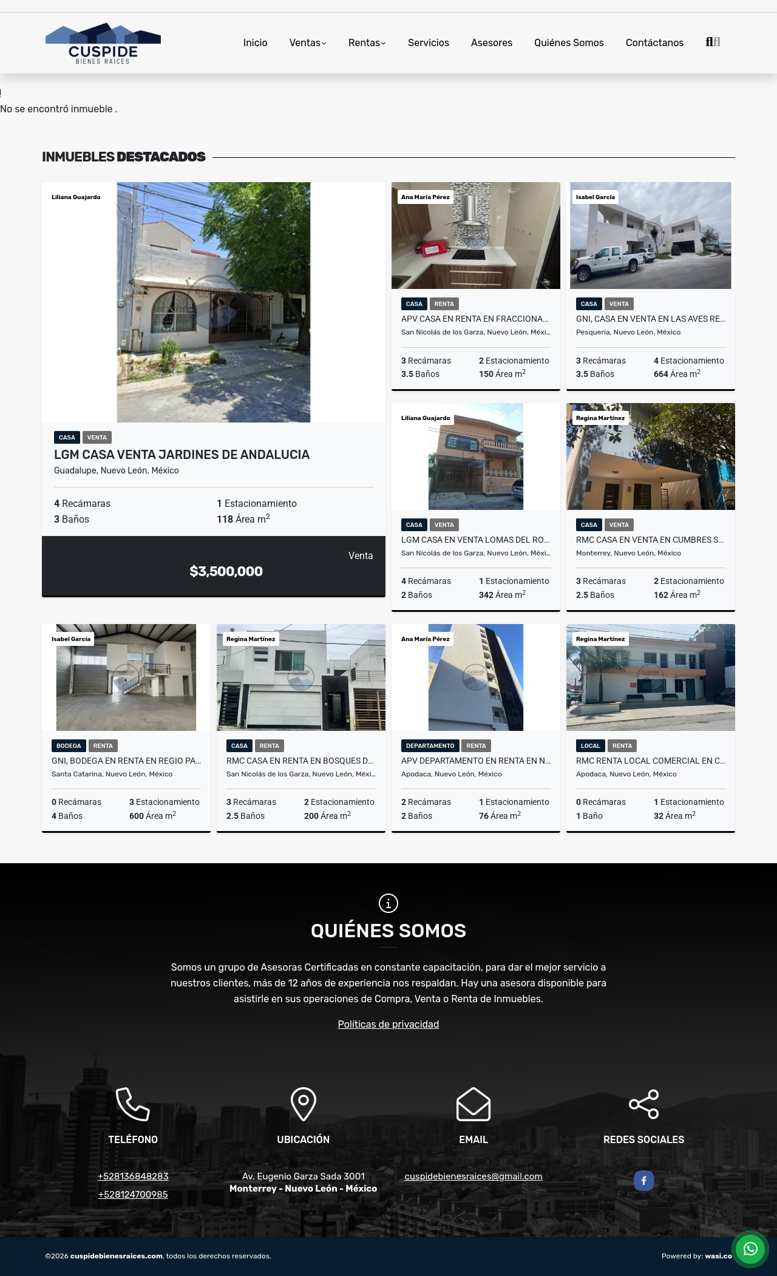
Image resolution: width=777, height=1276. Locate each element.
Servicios (428, 43)
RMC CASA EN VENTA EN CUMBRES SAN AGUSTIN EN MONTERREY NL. (650, 540)
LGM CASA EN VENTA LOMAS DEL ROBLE (476, 540)
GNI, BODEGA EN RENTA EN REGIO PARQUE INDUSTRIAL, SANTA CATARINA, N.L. (126, 760)
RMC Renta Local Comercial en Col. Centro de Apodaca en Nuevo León (650, 760)
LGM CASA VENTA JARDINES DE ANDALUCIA (182, 454)
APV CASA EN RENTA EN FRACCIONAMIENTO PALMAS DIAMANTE (476, 319)
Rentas (364, 43)
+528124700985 (133, 1194)
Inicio (255, 43)
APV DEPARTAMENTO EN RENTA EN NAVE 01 (476, 760)
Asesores (491, 43)
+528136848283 (133, 1176)
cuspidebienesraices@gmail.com (474, 1176)
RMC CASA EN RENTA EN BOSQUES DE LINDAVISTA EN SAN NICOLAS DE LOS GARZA (301, 760)
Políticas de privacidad (388, 1024)
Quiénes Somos (569, 43)
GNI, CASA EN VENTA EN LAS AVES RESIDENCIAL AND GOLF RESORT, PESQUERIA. (650, 319)
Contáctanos (655, 43)
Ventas (305, 43)
